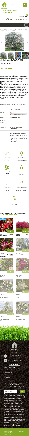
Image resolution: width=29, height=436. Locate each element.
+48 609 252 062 (10, 13)
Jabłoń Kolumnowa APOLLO (19, 275)
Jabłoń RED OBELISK (3, 235)
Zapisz (22, 391)
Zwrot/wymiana (8, 372)
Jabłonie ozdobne (9, 214)
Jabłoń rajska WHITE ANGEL (19, 296)
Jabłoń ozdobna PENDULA (2, 275)
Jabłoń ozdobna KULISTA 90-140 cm (4, 297)
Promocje (14, 11)
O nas (4, 11)
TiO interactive (22, 431)
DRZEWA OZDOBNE (15, 109)
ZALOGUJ (14, 20)
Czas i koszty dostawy (9, 370)
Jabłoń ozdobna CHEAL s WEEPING (4, 255)
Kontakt (9, 11)
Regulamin (7, 377)
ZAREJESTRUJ (23, 20)
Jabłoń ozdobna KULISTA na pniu (20, 318)
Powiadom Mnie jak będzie (18, 114)
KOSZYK (23, 16)
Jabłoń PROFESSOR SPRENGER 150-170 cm (4, 319)
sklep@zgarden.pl (16, 360)
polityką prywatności (14, 422)
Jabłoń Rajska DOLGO (20, 254)
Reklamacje (7, 375)
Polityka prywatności (9, 367)
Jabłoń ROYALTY (18, 235)
